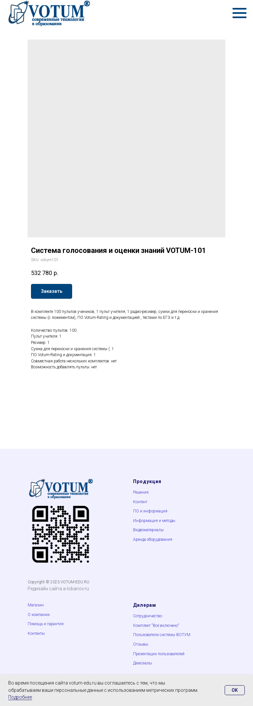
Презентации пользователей (158, 654)
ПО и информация (150, 511)
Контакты (36, 633)
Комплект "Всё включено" (156, 625)
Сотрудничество (147, 616)
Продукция (147, 481)
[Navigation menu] (239, 13)
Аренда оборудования (152, 539)
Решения (141, 492)
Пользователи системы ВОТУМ (161, 634)
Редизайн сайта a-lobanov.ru (58, 588)
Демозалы (142, 663)
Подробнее (20, 697)
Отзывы (140, 644)
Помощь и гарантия (46, 624)
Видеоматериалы (148, 530)
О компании (39, 614)
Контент (140, 502)
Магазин (36, 605)
